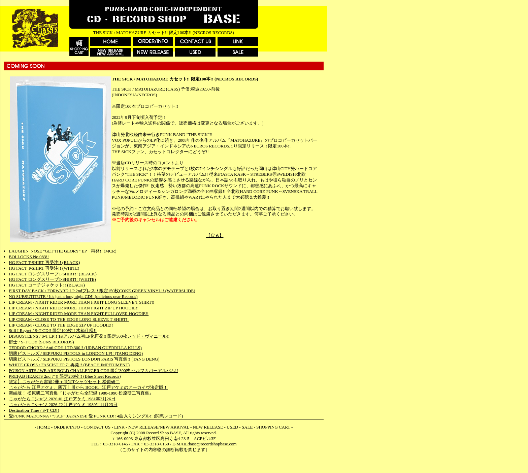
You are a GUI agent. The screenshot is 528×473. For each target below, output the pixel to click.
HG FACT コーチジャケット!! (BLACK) (47, 285)
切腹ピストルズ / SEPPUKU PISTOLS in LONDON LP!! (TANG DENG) (76, 353)
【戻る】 (215, 235)
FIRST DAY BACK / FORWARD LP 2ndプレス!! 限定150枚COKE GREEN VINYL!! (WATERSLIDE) (102, 290)
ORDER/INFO (67, 427)
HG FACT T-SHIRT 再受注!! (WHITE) (44, 268)
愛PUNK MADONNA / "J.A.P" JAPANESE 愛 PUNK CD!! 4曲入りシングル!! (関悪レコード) (96, 415)
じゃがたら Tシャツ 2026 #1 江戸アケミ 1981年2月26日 (62, 398)
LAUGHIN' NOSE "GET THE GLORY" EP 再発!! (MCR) (63, 251)
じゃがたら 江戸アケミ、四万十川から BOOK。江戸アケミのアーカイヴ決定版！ (88, 387)
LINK (119, 427)
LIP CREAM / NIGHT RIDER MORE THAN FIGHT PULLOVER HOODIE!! (78, 313)
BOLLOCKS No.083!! (29, 256)
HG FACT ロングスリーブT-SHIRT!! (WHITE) (52, 279)
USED (232, 427)
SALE (247, 427)
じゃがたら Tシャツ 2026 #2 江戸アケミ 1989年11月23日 (63, 404)
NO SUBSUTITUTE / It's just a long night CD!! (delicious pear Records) (73, 296)
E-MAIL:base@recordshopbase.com (204, 443)
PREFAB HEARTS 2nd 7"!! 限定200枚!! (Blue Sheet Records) (65, 376)
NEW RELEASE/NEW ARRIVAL (158, 427)
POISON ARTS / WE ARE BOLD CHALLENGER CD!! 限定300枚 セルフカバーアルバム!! (93, 370)
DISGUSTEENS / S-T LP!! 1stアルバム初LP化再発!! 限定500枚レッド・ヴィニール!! (89, 336)
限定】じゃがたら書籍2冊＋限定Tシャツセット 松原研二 (64, 381)
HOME (43, 427)
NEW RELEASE (208, 427)
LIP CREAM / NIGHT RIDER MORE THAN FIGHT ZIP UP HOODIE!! (74, 307)
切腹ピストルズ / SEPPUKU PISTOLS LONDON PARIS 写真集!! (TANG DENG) (84, 359)
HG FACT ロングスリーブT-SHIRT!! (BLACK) (53, 273)
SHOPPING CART (273, 427)
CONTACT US (97, 427)
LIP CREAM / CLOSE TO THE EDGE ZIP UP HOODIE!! (61, 325)
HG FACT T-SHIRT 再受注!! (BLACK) (44, 262)
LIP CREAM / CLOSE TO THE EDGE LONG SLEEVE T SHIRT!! (69, 319)
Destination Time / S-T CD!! (34, 410)
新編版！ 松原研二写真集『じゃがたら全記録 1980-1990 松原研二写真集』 (81, 393)
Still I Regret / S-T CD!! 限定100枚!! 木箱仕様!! (53, 330)
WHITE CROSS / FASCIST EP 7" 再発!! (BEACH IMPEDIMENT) (69, 364)
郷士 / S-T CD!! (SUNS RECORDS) (41, 341)
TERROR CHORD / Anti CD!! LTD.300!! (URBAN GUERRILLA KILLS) (75, 347)
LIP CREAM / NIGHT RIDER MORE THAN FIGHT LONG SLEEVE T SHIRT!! (82, 302)
